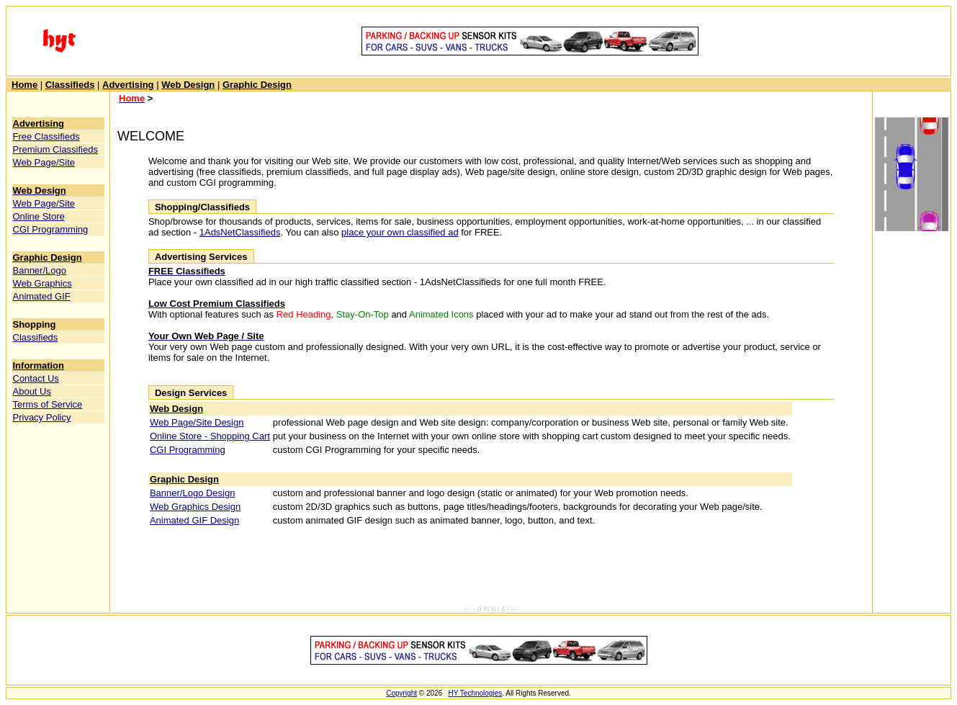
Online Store (39, 216)
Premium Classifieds (55, 149)
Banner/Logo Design (192, 493)
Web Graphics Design (195, 506)
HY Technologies (476, 693)
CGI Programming (51, 229)
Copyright (401, 693)
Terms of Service (48, 404)
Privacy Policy (42, 417)
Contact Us (36, 378)
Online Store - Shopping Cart (210, 436)
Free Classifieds (46, 136)
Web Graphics (42, 283)
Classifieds (35, 337)
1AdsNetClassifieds (240, 232)
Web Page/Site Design (197, 422)
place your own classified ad (400, 232)
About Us (32, 391)
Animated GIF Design (194, 520)
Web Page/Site (44, 162)
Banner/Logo (39, 270)
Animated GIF (42, 296)
